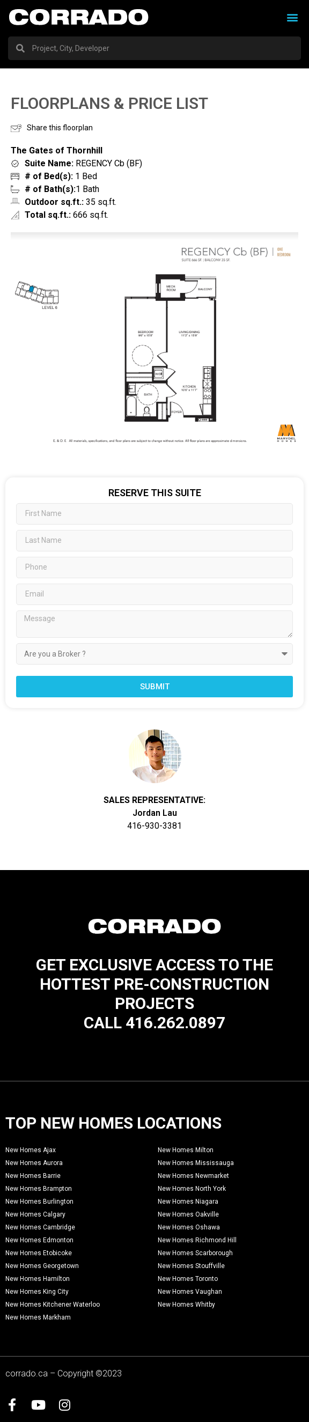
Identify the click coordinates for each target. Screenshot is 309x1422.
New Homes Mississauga (196, 1163)
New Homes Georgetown (42, 1266)
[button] (292, 17)
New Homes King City (37, 1291)
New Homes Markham (38, 1317)
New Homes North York (192, 1188)
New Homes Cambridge (40, 1227)
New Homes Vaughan (190, 1291)
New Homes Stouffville (191, 1266)
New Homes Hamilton (37, 1279)
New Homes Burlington (39, 1201)
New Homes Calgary (35, 1214)
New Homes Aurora (34, 1163)
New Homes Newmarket (193, 1176)
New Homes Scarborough (195, 1253)
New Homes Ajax (30, 1150)
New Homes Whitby (186, 1304)
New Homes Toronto (188, 1279)
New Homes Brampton (38, 1188)
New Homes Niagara (188, 1201)
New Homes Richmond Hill (197, 1240)
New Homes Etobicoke (38, 1253)
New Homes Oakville (188, 1214)
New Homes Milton (186, 1150)
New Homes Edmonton (39, 1240)
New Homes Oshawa (189, 1227)
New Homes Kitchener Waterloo (52, 1304)
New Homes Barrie (33, 1176)
